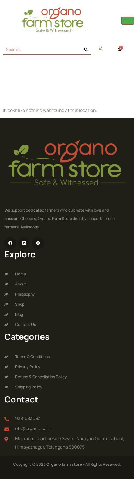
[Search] (86, 49)
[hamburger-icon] (127, 21)
